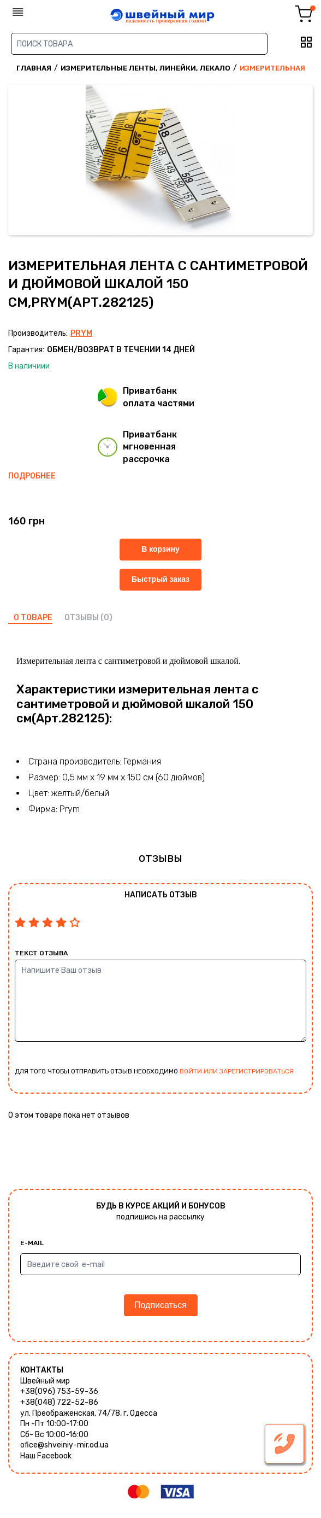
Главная (33, 68)
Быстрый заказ (160, 579)
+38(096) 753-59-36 (59, 1391)
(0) (106, 617)
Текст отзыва (41, 953)
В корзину (160, 549)
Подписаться (160, 1305)
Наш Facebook (46, 1456)
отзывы (81, 617)
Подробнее (32, 476)
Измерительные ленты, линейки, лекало (145, 68)
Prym (81, 333)
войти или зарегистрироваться (237, 1071)
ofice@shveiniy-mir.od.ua (64, 1445)
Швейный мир (45, 1381)
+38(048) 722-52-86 (59, 1402)
